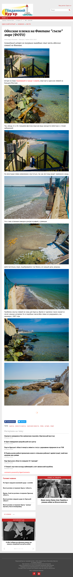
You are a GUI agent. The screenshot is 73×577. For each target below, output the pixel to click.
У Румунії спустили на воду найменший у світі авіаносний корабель (28, 467)
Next (33, 549)
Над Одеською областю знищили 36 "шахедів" (21, 461)
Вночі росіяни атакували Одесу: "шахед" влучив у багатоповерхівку (17, 505)
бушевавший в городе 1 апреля (27, 81)
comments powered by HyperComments (17, 472)
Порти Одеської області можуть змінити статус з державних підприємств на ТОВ (34, 447)
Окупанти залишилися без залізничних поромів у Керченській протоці (29, 436)
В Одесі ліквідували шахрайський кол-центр (20, 442)
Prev (4, 549)
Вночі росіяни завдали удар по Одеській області (17, 500)
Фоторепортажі (18, 520)
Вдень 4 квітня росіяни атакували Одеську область (18, 494)
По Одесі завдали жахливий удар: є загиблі (18, 483)
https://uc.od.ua (17, 10)
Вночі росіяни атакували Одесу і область (17, 488)
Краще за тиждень (54, 477)
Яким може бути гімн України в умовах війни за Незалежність (54, 501)
